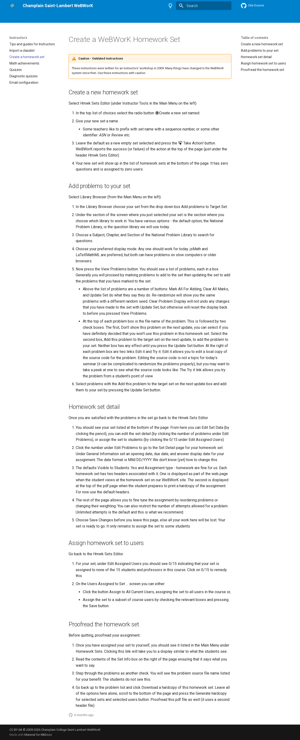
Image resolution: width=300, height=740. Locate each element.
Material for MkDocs (38, 734)
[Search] (203, 5)
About (73, 17)
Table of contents (254, 38)
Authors (57, 17)
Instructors (37, 17)
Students (16, 17)
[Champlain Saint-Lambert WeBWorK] (12, 5)
